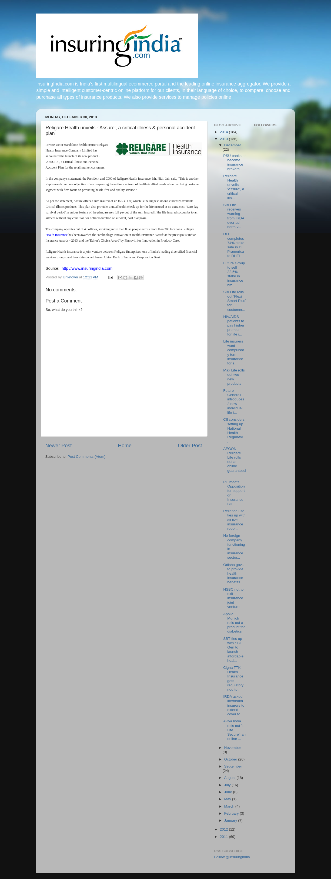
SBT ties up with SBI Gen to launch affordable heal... (233, 650)
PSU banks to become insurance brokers (234, 162)
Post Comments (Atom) (86, 457)
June (228, 792)
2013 (224, 139)
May (228, 799)
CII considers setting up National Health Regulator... (234, 430)
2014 (224, 132)
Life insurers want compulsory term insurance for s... (233, 352)
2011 (224, 837)
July (228, 785)
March (229, 806)
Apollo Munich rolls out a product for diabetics (234, 623)
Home (125, 445)
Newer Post (58, 445)
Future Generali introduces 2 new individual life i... (233, 401)
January (231, 820)
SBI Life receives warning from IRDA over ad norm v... (233, 216)
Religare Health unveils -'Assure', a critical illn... (233, 187)
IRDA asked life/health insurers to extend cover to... (233, 705)
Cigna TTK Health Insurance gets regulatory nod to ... (233, 679)
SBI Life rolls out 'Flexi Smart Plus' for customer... (234, 301)
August (230, 778)
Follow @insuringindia (232, 857)
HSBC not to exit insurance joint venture (233, 598)
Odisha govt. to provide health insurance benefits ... (233, 573)
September (233, 766)
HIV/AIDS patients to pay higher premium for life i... (233, 325)
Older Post (190, 445)
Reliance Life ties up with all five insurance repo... (234, 520)
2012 (224, 829)
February (232, 813)
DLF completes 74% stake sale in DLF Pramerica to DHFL (234, 245)
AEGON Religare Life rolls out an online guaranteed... (234, 462)
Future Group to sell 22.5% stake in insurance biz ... (234, 274)
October (231, 759)
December (232, 145)
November (232, 748)
